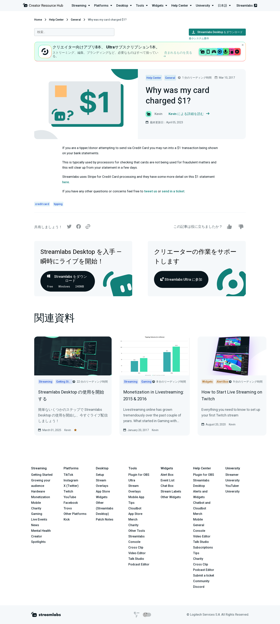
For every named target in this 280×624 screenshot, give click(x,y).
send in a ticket (173, 191)
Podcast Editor (138, 564)
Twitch (68, 491)
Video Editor (137, 553)
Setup (100, 475)
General (76, 19)
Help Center (56, 19)
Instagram (71, 480)
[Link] (88, 226)
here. (66, 182)
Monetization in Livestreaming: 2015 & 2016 (153, 395)
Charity (36, 508)
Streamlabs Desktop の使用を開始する (71, 395)
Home (38, 19)
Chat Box (167, 486)
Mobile (36, 503)
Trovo (68, 508)
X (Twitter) (71, 486)
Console (199, 531)
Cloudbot (134, 508)
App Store (103, 491)
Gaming (36, 514)
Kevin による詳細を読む (189, 114)
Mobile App (136, 497)
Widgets (102, 497)
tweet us (150, 191)
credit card (42, 204)
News (35, 525)
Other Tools (136, 531)
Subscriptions (203, 547)
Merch (132, 519)
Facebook (71, 503)
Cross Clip (135, 547)
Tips (131, 503)
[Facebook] (78, 227)
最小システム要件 (199, 38)
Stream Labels (171, 491)
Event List (167, 480)
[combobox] (74, 32)
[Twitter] (69, 227)
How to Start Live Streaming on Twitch (231, 395)
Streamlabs (246, 5)
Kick (67, 519)
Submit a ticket (203, 575)
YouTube (70, 497)
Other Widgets (171, 497)
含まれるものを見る (177, 54)
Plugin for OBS (138, 475)
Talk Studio (136, 559)
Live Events (39, 519)
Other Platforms (75, 514)
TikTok (68, 475)
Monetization (40, 497)
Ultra (131, 480)
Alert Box (167, 475)
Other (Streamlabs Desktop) (104, 508)
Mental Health (41, 531)
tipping (58, 204)
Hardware (38, 491)
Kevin (67, 430)
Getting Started (41, 475)
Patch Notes (104, 519)
